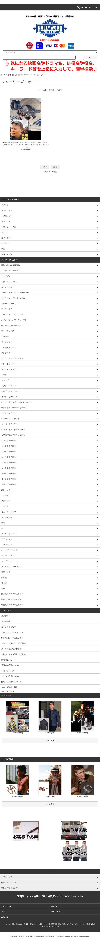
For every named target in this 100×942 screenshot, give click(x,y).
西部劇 (50, 577)
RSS (53, 926)
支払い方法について (18, 924)
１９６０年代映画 (50, 451)
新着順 (60, 90)
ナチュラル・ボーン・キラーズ (50, 407)
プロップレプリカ (50, 227)
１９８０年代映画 (50, 462)
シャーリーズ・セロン (37, 75)
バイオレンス (50, 555)
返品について (43, 924)
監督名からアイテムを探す (50, 605)
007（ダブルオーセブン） (50, 325)
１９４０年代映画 (50, 440)
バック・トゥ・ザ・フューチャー (50, 292)
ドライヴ (50, 380)
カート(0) (82, 7)
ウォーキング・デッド (50, 418)
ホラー (50, 523)
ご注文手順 (5, 616)
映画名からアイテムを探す (50, 594)
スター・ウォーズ (50, 303)
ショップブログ (7, 671)
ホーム (3, 75)
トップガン (50, 276)
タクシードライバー (50, 386)
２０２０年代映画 (50, 484)
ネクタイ (50, 232)
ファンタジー (50, 544)
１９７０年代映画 (50, 457)
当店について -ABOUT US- (12, 632)
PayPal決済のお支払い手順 (12, 638)
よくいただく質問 (8, 627)
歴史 (50, 588)
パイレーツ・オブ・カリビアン (50, 320)
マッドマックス (50, 331)
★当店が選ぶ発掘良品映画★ (50, 435)
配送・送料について (31, 924)
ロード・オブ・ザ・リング (50, 314)
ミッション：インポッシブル (50, 298)
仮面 (50, 249)
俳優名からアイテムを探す (17, 75)
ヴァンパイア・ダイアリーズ (50, 429)
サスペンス (50, 501)
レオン (50, 375)
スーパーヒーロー (50, 534)
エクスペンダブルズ (50, 281)
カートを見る (55, 911)
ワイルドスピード (50, 347)
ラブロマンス (50, 517)
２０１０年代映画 (50, 479)
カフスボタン (50, 238)
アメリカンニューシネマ (50, 566)
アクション (50, 495)
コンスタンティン (50, 413)
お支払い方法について (10, 676)
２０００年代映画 (50, 473)
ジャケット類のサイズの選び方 (14, 643)
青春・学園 (50, 572)
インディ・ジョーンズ (50, 270)
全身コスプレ (50, 254)
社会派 (50, 583)
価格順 (52, 90)
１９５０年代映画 (50, 446)
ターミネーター (50, 287)
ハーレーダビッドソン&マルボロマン (50, 402)
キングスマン (50, 353)
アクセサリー (50, 216)
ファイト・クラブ (50, 369)
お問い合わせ (5, 917)
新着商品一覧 (6, 660)
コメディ (50, 506)
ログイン (4, 911)
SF (50, 528)
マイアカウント (7, 691)
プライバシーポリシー (73, 924)
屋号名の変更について (10, 665)
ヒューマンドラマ (50, 512)
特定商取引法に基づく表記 (57, 924)
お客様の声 (5, 621)
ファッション (50, 210)
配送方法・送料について (11, 682)
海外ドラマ (50, 490)
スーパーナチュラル (50, 424)
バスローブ (50, 243)
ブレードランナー (50, 364)
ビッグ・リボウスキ (50, 397)
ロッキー (50, 336)
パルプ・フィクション (50, 391)
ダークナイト (50, 342)
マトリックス (50, 309)
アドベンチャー (50, 539)
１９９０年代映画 (50, 468)
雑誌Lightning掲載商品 (50, 265)
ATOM (57, 926)
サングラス (50, 221)
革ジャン (50, 205)
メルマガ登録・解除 (9, 687)
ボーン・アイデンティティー (50, 358)
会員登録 (54, 906)
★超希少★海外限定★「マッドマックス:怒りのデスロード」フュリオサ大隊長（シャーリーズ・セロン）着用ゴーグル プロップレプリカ (25, 144)
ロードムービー (50, 561)
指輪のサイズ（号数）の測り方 (14, 654)
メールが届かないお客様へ (12, 649)
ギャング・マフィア (50, 550)
